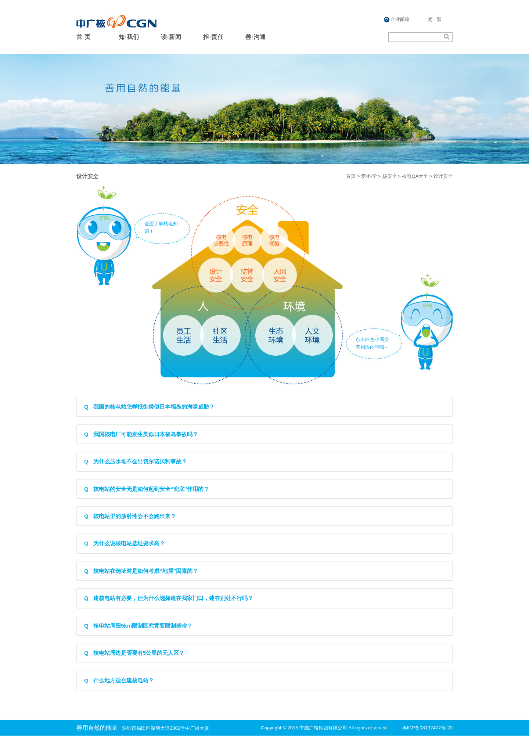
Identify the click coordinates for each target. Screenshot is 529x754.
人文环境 (315, 335)
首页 (351, 176)
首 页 (83, 37)
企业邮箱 (397, 19)
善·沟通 (255, 37)
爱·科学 (369, 176)
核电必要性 (223, 244)
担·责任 (213, 37)
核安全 (389, 176)
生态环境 (274, 334)
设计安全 (215, 275)
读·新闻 (171, 37)
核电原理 (250, 244)
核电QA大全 (415, 176)
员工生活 (181, 335)
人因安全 (280, 274)
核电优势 (278, 243)
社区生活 (222, 336)
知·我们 (129, 37)
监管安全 (248, 274)
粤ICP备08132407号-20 (427, 727)
